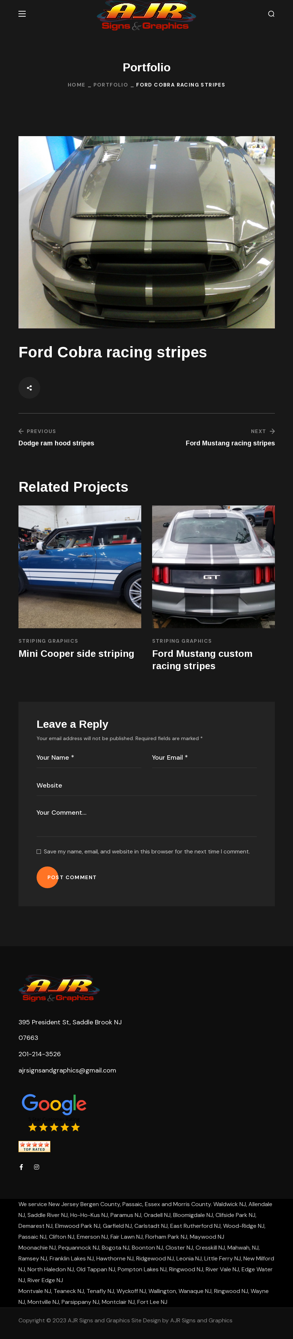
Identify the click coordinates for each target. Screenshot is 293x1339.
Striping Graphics (48, 641)
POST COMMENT (72, 877)
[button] (271, 14)
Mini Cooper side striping (76, 653)
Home (76, 84)
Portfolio (111, 84)
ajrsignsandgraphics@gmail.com (67, 1070)
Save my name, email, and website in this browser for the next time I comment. (147, 851)
